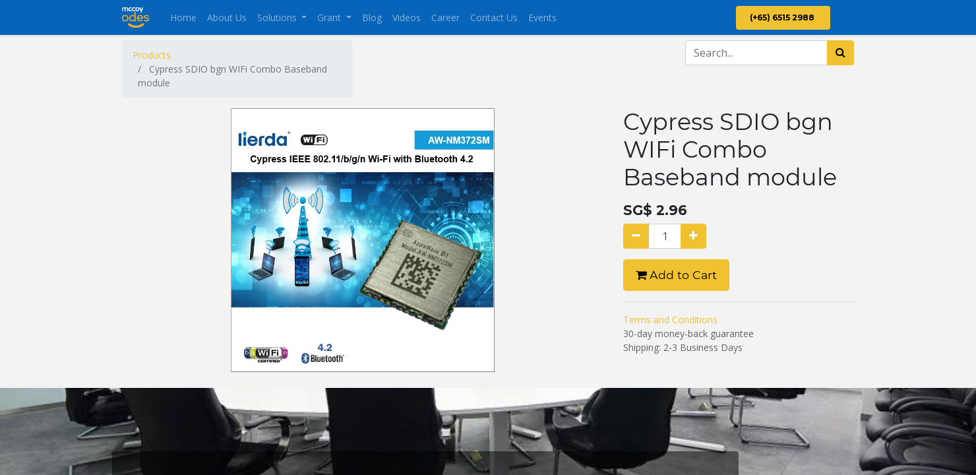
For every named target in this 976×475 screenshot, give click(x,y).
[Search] (840, 52)
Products (152, 55)
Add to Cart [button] (676, 275)
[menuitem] (183, 17)
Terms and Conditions (670, 319)
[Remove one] (636, 236)
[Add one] (693, 236)
